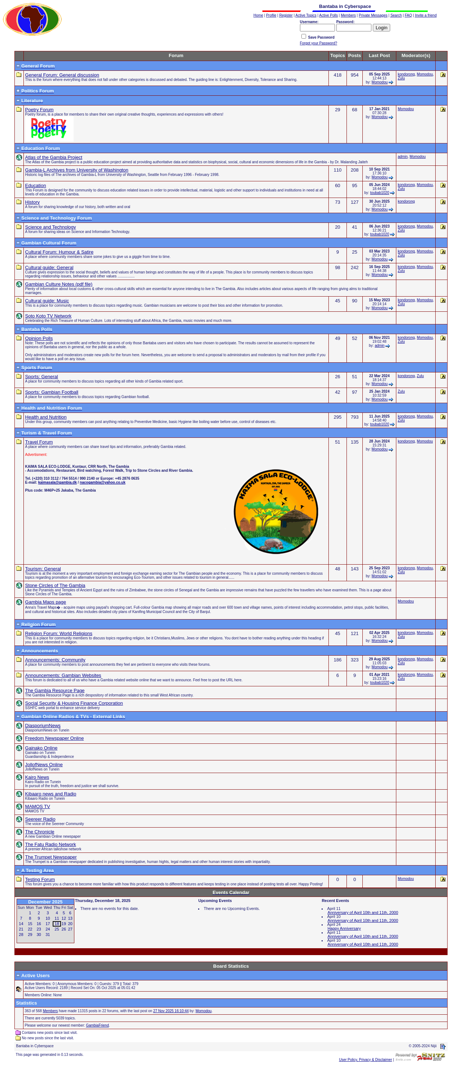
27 (70, 929)
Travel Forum (39, 442)
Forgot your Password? (318, 43)
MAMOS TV (37, 806)
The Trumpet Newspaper (51, 857)
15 (30, 924)
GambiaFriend (97, 1025)
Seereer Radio (40, 819)
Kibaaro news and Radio (51, 794)
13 (70, 918)
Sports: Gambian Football (51, 392)
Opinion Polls (39, 338)
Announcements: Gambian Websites (63, 675)
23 (38, 929)
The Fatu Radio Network (50, 844)
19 (64, 924)
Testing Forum (40, 879)
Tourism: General (43, 568)
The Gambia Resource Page (55, 690)
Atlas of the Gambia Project (53, 157)
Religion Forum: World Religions (58, 633)
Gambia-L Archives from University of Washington (76, 170)
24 (47, 929)
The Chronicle (40, 831)
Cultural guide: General (49, 267)
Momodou (380, 82)
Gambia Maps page (45, 602)
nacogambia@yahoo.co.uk (102, 482)
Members (50, 1011)
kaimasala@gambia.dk (57, 482)
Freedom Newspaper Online (54, 738)
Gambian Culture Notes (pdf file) (58, 284)
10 (47, 918)
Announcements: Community (55, 660)
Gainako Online (41, 748)
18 (57, 924)
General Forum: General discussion (62, 75)
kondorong (406, 74)
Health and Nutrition (46, 417)
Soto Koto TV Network (48, 316)
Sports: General (41, 376)
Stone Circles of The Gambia (55, 585)
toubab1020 (379, 193)
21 (21, 929)
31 (47, 934)
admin (402, 157)
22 (30, 929)
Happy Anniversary (344, 928)
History (32, 202)
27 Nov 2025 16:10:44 (170, 1011)
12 (64, 918)
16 (38, 924)
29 (30, 934)
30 (38, 934)
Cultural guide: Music (47, 300)
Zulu (401, 78)
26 (64, 929)
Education (35, 185)
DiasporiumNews (43, 725)
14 (21, 924)
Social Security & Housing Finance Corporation (74, 703)
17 (47, 924)
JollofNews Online (44, 764)
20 (70, 924)
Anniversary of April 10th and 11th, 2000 (362, 912)
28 (21, 934)
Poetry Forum (39, 109)
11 (57, 918)
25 (57, 929)
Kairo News (37, 777)
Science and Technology (50, 227)
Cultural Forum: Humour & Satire (59, 252)
